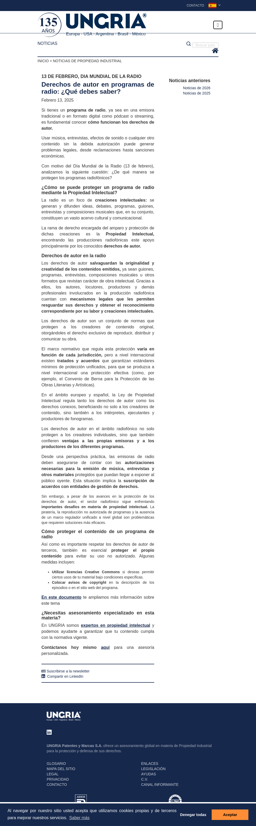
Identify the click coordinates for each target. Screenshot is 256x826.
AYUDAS (148, 774)
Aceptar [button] (230, 815)
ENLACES (149, 763)
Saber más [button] (79, 818)
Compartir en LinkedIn (62, 676)
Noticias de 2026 (196, 88)
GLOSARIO (56, 763)
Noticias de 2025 (196, 93)
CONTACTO (57, 784)
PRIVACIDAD (58, 779)
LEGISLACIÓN (153, 769)
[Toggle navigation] (217, 25)
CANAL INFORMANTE (160, 784)
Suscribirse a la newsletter (65, 671)
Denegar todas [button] (193, 815)
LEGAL (52, 774)
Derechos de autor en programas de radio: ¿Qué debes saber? (97, 88)
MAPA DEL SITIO (61, 769)
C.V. (144, 779)
